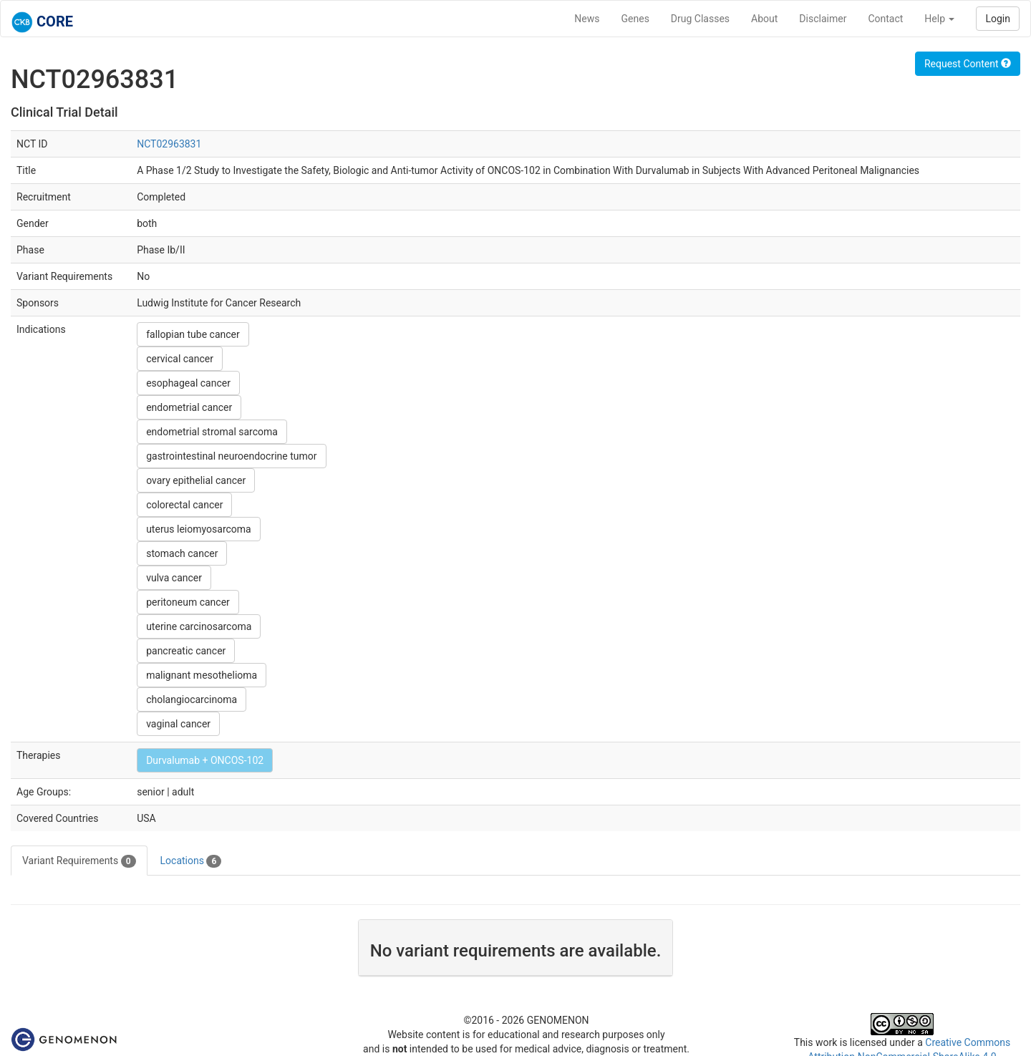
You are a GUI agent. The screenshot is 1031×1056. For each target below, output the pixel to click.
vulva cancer (174, 577)
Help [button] (939, 18)
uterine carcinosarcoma (198, 626)
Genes (635, 18)
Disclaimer (822, 18)
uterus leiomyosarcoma (198, 529)
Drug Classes (700, 18)
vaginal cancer (178, 724)
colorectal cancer (184, 504)
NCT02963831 (169, 144)
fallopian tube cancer (193, 334)
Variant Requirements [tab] (79, 861)
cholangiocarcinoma (191, 699)
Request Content (967, 63)
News (586, 18)
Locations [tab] (191, 861)
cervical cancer (179, 358)
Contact (885, 18)
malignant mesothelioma (201, 675)
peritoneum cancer (188, 602)
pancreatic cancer (186, 651)
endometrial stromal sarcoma (212, 431)
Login (997, 18)
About (764, 18)
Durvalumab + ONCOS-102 (204, 760)
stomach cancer (182, 553)
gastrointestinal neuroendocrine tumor (231, 456)
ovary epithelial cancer (196, 480)
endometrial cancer (189, 407)
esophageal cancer (188, 383)
